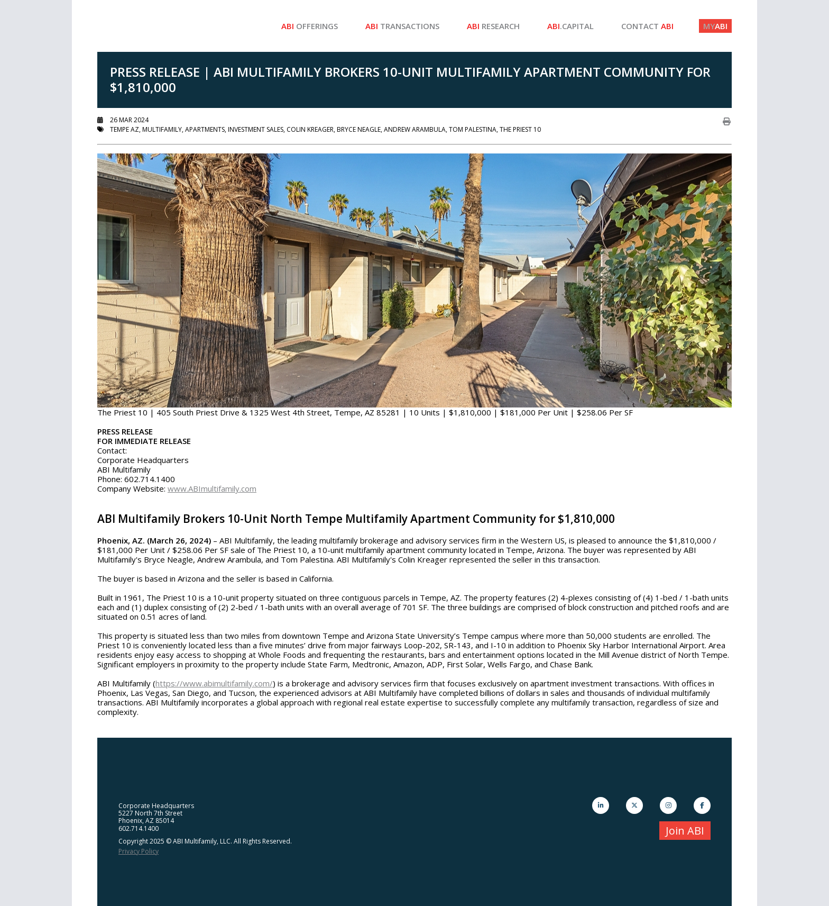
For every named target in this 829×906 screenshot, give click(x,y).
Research (493, 26)
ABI (715, 26)
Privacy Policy (138, 851)
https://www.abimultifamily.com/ (214, 683)
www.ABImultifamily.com (212, 488)
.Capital (570, 26)
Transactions (402, 26)
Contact (647, 26)
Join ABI (685, 830)
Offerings (309, 26)
